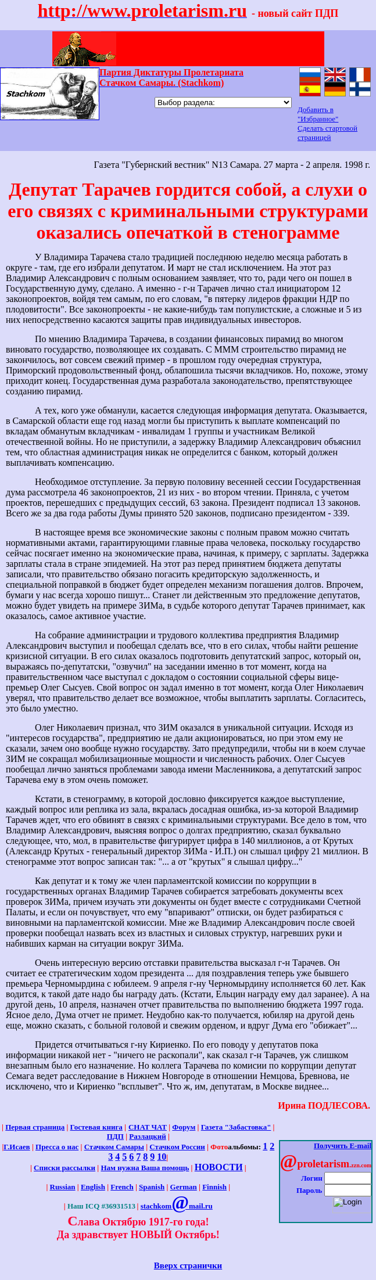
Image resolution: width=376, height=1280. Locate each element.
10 (161, 1157)
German (183, 1186)
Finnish (214, 1186)
